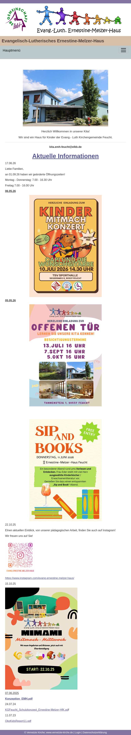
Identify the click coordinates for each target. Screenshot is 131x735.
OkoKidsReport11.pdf (18, 721)
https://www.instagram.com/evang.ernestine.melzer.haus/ (39, 578)
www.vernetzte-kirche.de (59, 732)
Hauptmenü (11, 50)
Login (78, 732)
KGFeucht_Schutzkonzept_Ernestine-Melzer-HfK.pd (36, 709)
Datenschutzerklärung (95, 732)
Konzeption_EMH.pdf (19, 698)
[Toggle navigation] (123, 50)
